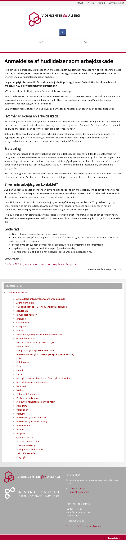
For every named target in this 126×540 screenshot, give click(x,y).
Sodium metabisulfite (27, 441)
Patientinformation (18, 292)
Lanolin (20, 370)
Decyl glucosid (23, 457)
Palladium (21, 405)
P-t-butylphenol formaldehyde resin (35, 401)
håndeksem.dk (77, 488)
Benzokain (22, 310)
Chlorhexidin (23, 322)
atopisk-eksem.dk (79, 491)
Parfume (21, 413)
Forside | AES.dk (12, 264)
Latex (19, 374)
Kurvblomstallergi (26, 445)
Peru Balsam (23, 425)
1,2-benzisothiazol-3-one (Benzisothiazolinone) (42, 306)
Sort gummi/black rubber (30, 449)
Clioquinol (21, 326)
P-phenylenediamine (27, 397)
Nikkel (19, 389)
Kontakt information (79, 504)
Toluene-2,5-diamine (27, 393)
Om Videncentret (116, 2)
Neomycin (21, 385)
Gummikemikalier (25, 338)
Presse (90, 2)
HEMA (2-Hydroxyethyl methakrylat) (35, 342)
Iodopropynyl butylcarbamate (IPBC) (35, 350)
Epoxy (19, 330)
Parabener (22, 409)
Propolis (20, 433)
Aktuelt (80, 2)
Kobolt (19, 358)
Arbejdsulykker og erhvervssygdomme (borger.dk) (51, 264)
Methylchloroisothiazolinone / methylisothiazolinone (44, 378)
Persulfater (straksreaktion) (31, 417)
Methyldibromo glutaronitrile (32, 381)
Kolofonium (22, 362)
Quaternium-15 (24, 437)
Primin (20, 429)
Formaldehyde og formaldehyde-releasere (39, 334)
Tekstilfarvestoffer (26, 453)
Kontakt (101, 2)
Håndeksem (22, 346)
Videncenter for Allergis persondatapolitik (84, 526)
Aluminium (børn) (25, 302)
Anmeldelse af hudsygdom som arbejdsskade (40, 298)
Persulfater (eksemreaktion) (31, 421)
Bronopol (21, 318)
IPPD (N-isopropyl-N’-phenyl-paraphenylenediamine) (45, 354)
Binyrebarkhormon (26, 314)
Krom (19, 366)
